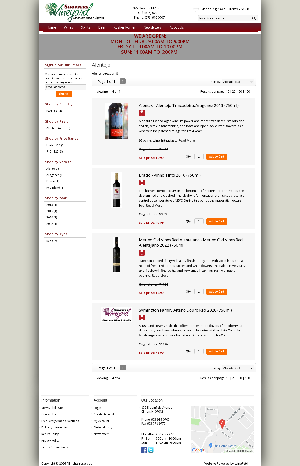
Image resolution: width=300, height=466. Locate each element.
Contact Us (48, 414)
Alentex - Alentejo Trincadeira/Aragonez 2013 (189, 105)
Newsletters (152, 27)
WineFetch (242, 463)
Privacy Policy (50, 441)
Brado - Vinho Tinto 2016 (170, 175)
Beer (100, 27)
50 (240, 91)
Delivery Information (55, 427)
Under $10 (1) (55, 145)
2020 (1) (51, 217)
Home (51, 27)
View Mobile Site (52, 408)
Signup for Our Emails (63, 65)
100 (247, 91)
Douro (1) (52, 181)
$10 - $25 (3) (54, 152)
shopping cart (197, 9)
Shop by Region (58, 121)
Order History (103, 427)
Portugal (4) (54, 111)
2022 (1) (51, 224)
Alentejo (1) (53, 169)
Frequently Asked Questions (60, 421)
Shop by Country (59, 104)
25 (234, 91)
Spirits (84, 27)
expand (111, 73)
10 (227, 91)
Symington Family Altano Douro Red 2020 (185, 310)
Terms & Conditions (54, 447)
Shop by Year (56, 198)
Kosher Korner (123, 27)
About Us (175, 27)
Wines (67, 27)
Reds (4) (51, 241)
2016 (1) (51, 211)
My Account (101, 421)
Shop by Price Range (61, 138)
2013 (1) (51, 205)
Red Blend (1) (55, 188)
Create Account (104, 414)
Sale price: (147, 158)
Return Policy (50, 434)
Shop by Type (56, 234)
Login (97, 408)
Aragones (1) (54, 175)
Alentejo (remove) (58, 128)
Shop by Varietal (58, 162)
